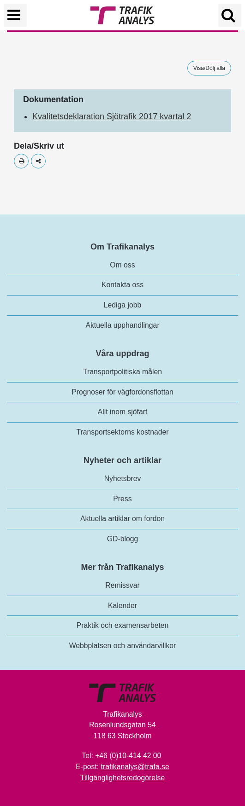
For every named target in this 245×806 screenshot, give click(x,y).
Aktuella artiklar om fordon (122, 518)
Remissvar (122, 585)
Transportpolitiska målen (122, 372)
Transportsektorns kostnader (123, 432)
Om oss (122, 265)
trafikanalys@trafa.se (135, 767)
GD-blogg (122, 539)
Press (122, 499)
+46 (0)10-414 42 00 (128, 756)
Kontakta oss (122, 285)
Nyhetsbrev (122, 478)
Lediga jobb (122, 305)
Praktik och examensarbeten (123, 625)
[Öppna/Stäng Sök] (229, 15)
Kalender (122, 605)
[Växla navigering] (15, 15)
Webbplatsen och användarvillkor (122, 645)
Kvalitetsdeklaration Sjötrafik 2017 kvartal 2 (111, 116)
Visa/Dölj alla (209, 68)
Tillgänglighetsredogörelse (122, 778)
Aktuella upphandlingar (122, 325)
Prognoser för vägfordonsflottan (122, 392)
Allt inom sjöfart (123, 412)
